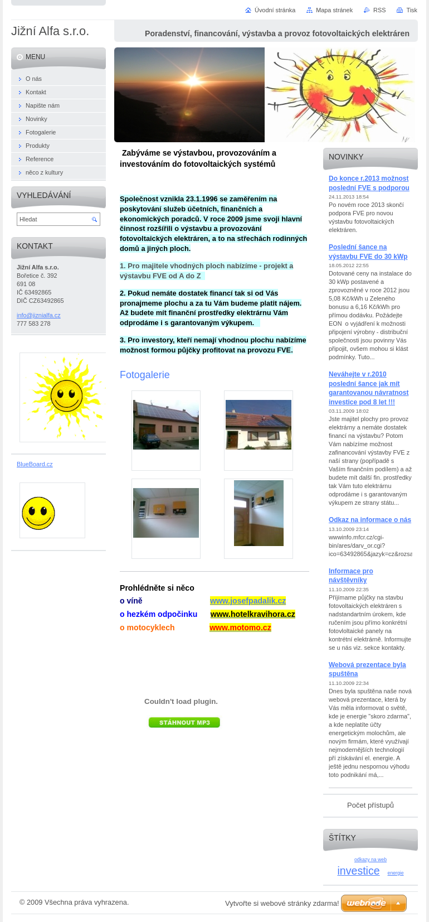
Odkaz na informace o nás (370, 520)
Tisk (411, 10)
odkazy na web (370, 859)
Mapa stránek (334, 10)
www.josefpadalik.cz (248, 600)
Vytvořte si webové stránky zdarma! (282, 903)
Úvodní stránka (275, 10)
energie (396, 873)
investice (358, 871)
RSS (379, 10)
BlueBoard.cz (35, 464)
